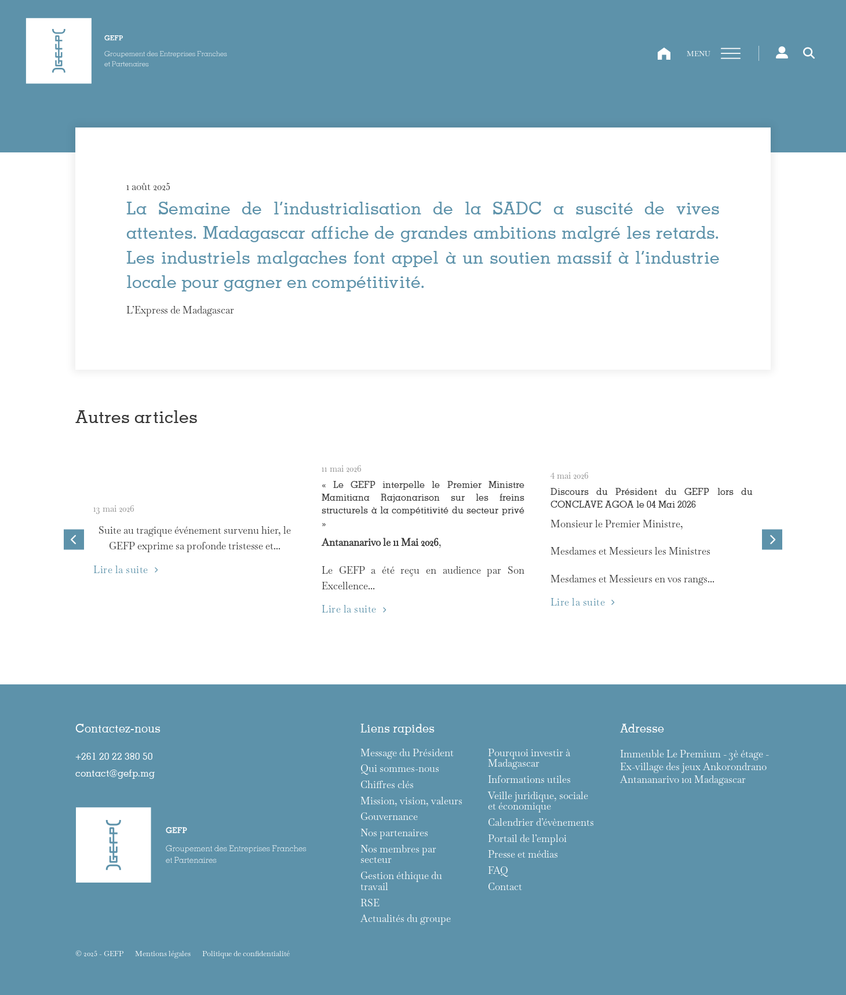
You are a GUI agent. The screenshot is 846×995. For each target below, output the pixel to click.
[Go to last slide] (74, 540)
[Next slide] (772, 540)
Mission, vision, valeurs (411, 801)
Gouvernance (389, 816)
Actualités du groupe (405, 918)
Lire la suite (125, 569)
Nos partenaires (394, 833)
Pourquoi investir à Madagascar (529, 758)
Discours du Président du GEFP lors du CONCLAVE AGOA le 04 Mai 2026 (651, 497)
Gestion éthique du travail (401, 881)
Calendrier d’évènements (541, 822)
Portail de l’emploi (527, 838)
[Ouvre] (731, 54)
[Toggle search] (809, 53)
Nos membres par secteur (398, 854)
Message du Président (407, 753)
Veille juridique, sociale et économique (538, 801)
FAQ (498, 870)
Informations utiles (529, 779)
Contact (505, 886)
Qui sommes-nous (399, 768)
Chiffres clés (387, 784)
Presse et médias (523, 854)
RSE (370, 903)
